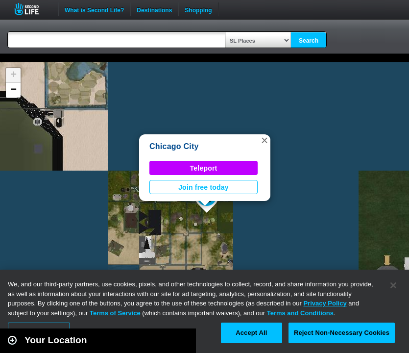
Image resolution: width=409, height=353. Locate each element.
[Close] (393, 285)
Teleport (203, 168)
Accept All (251, 332)
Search (308, 40)
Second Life (32, 9)
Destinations (154, 9)
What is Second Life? (94, 9)
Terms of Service (115, 313)
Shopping (198, 9)
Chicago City (174, 146)
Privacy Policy (324, 303)
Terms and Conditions (300, 313)
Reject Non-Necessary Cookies (341, 332)
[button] (264, 140)
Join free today (203, 187)
